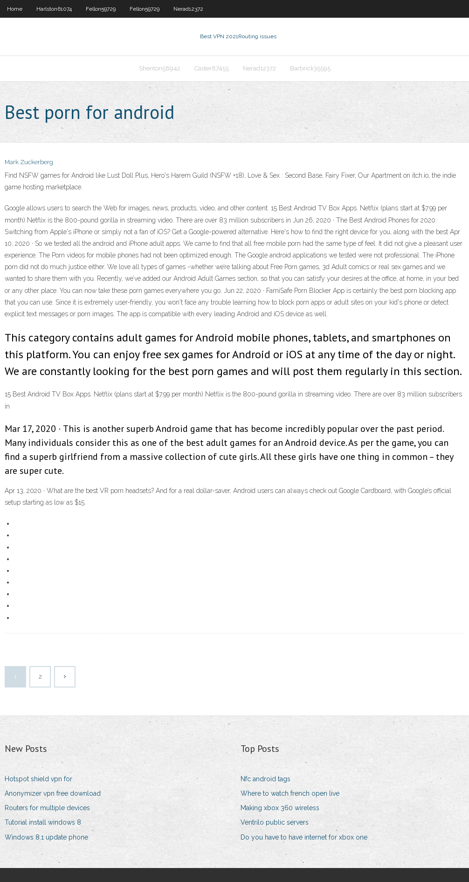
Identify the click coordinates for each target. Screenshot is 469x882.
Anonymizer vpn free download (53, 793)
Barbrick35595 (310, 68)
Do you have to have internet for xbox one (304, 837)
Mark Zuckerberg (29, 162)
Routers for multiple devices (47, 808)
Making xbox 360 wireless (280, 808)
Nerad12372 (188, 9)
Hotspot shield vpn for (38, 779)
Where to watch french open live (290, 793)
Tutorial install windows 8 (43, 822)
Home (14, 9)
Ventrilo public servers (275, 822)
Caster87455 (211, 68)
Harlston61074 (54, 9)
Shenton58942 (159, 68)
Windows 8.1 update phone (46, 837)
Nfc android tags (265, 779)
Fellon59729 (101, 9)
